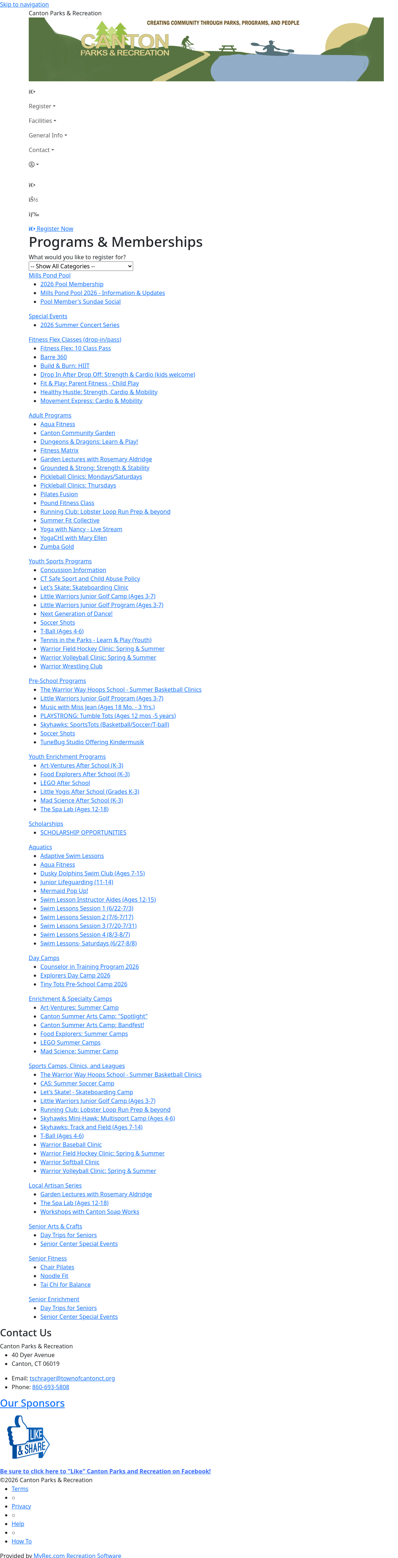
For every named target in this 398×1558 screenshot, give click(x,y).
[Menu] (34, 214)
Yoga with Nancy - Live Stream (81, 529)
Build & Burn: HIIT (64, 366)
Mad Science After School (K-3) (81, 800)
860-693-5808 (50, 1387)
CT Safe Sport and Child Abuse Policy (90, 579)
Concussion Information (73, 570)
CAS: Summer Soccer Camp (77, 1083)
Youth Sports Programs (60, 561)
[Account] (48, 164)
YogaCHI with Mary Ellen (73, 538)
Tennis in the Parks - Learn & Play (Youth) (96, 640)
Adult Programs (50, 415)
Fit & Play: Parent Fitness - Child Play (89, 383)
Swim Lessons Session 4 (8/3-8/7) (85, 934)
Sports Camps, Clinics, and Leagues (77, 1066)
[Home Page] (48, 91)
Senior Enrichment (54, 1299)
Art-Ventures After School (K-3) (81, 765)
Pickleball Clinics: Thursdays (78, 485)
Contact (39, 150)
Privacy (21, 1506)
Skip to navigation (24, 4)
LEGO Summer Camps (70, 1042)
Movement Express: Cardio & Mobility (91, 401)
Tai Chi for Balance (65, 1285)
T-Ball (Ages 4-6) (62, 631)
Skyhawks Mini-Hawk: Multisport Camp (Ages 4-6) (107, 1118)
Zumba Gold (57, 547)
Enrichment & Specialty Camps (70, 999)
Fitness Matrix (59, 450)
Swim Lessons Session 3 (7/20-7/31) (88, 926)
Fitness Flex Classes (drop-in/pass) (75, 339)
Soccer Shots (57, 622)
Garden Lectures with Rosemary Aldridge (96, 459)
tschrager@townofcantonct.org (72, 1378)
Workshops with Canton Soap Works (89, 1212)
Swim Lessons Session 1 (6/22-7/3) (86, 908)
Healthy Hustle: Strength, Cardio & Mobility (99, 392)
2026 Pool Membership (72, 284)
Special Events (48, 316)
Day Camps (44, 958)
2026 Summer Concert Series (79, 325)
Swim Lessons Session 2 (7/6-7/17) (86, 917)
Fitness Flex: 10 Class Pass (75, 348)
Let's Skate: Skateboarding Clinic (84, 587)
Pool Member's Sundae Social (80, 302)
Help (18, 1524)
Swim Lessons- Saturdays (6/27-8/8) (88, 943)
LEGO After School (65, 783)
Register (40, 106)
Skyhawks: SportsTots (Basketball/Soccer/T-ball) (104, 724)
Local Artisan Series (55, 1185)
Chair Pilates (57, 1267)
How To (22, 1541)
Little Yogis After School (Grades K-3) (89, 792)
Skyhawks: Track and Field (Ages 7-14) (91, 1127)
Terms (20, 1489)
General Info (46, 135)
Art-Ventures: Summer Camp (79, 1007)
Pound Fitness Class (67, 503)
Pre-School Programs (57, 681)
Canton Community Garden (77, 433)
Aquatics (40, 847)
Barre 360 (53, 357)
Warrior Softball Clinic (69, 1162)
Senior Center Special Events (79, 1244)
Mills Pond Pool (50, 275)
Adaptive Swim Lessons (72, 856)
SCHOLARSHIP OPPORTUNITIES (83, 832)
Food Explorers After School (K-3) (85, 774)
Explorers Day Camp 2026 (75, 975)
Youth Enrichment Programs (67, 757)
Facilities (40, 121)
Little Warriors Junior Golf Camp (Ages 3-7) (97, 596)
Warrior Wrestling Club (71, 666)
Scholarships (46, 824)
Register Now (55, 229)
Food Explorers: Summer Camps (84, 1034)
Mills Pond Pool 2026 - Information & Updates (102, 293)
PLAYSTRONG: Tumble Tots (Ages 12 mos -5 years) (108, 716)
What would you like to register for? (77, 257)
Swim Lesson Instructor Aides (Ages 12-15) (98, 899)
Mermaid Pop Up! (64, 891)
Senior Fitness (48, 1258)
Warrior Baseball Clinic (71, 1145)
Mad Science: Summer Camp (79, 1051)
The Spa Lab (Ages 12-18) (74, 809)
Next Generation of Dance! (76, 614)
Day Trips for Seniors (68, 1235)
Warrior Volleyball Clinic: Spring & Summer (98, 657)
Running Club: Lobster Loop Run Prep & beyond (105, 512)
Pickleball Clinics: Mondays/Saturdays (91, 477)
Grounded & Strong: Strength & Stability (95, 468)
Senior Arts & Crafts (55, 1226)
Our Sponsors (32, 1403)
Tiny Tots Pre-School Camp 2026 (83, 984)
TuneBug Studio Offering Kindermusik (92, 742)
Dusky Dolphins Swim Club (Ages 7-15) (92, 873)
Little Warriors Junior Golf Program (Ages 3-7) (101, 605)
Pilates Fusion (59, 494)
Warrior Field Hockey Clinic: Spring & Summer (102, 649)
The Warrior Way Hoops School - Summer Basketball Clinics (121, 689)
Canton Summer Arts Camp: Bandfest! (92, 1025)
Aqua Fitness (57, 424)
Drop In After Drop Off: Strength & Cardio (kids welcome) (117, 374)
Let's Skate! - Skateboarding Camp (86, 1092)
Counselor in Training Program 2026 (89, 967)
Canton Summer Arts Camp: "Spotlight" (94, 1016)
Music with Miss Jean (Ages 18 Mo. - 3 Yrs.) (97, 707)
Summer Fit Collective (70, 520)
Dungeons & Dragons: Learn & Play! (89, 442)
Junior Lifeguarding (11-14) (76, 882)
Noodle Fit (54, 1276)
